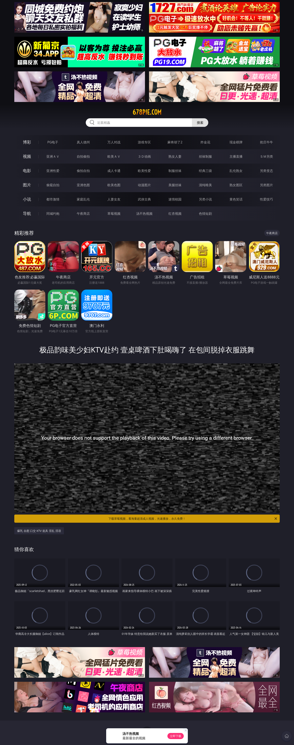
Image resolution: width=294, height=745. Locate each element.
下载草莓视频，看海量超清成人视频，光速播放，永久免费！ (193, 518)
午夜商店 (83, 213)
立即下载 (175, 736)
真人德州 (83, 142)
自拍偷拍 (83, 156)
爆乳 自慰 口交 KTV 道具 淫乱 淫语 (39, 531)
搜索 (200, 122)
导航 (27, 213)
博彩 (27, 142)
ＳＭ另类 (266, 156)
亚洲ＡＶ (52, 156)
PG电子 (52, 142)
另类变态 (266, 170)
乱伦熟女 (236, 170)
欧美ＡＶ (113, 156)
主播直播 (236, 156)
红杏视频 (175, 213)
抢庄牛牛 (266, 142)
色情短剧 (205, 213)
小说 (27, 199)
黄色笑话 (236, 199)
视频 (27, 156)
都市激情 (52, 199)
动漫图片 (144, 185)
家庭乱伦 (83, 199)
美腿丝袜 (175, 185)
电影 (27, 170)
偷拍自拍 (83, 170)
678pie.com (147, 112)
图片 (27, 185)
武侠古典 (144, 199)
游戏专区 (144, 142)
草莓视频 (113, 213)
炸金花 (205, 142)
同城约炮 (52, 213)
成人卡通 (113, 170)
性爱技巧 (266, 199)
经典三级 (205, 170)
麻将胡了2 (174, 142)
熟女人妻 (175, 156)
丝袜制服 (205, 156)
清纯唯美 (205, 185)
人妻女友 (113, 199)
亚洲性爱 (52, 170)
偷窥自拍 (52, 185)
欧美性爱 (144, 170)
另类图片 (266, 185)
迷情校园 (175, 199)
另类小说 (205, 199)
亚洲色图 (83, 185)
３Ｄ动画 (144, 156)
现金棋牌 (236, 142)
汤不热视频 (144, 213)
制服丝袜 (175, 170)
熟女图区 (236, 185)
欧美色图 (113, 185)
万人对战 (113, 142)
